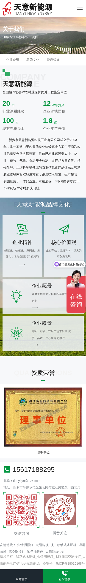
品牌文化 (32, 60)
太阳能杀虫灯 (45, 545)
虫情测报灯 (25, 545)
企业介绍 (12, 60)
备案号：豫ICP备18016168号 (64, 563)
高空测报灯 (17, 552)
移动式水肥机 (66, 545)
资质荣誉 (53, 60)
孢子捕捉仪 (35, 552)
